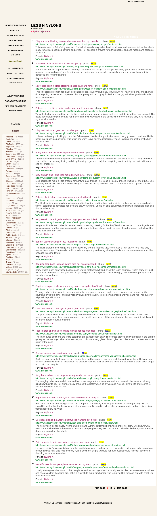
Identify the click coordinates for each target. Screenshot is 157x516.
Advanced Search (15, 61)
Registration (133, 1)
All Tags (15, 124)
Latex (8, 203)
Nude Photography (13, 218)
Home (8, 25)
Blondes (9, 149)
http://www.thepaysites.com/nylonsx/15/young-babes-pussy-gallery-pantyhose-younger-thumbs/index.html (85, 356)
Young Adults (11, 272)
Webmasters (106, 503)
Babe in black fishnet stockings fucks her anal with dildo (63, 197)
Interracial (10, 201)
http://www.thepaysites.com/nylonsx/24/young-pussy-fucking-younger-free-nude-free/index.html (80, 155)
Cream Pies (11, 154)
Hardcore (9, 188)
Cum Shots (10, 156)
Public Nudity (11, 235)
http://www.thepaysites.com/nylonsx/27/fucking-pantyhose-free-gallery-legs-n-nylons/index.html (80, 89)
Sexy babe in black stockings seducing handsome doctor (64, 375)
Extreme (9, 171)
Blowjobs (9, 151)
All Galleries (15, 68)
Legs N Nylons (12, 206)
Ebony (8, 164)
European (10, 169)
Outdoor (9, 225)
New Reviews (15, 40)
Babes (8, 142)
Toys (8, 260)
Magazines (10, 210)
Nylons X (49, 56)
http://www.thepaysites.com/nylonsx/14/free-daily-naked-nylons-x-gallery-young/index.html (78, 378)
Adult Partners (15, 96)
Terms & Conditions (80, 503)
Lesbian (9, 208)
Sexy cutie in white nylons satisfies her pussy (58, 63)
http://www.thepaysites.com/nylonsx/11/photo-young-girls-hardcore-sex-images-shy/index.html (80, 445)
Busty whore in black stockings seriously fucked (59, 152)
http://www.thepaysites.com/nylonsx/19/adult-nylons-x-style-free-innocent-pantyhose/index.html (80, 267)
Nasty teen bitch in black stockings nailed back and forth (64, 85)
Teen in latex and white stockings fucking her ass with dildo (65, 330)
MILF (8, 215)
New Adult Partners (15, 106)
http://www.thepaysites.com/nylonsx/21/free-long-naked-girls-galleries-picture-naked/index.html (80, 222)
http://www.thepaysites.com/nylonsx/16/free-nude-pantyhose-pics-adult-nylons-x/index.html (78, 333)
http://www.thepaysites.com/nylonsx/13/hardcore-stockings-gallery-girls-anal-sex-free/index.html (80, 400)
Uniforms (9, 265)
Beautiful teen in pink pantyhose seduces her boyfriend (63, 464)
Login (141, 1)
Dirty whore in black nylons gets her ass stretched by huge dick (67, 41)
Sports (8, 255)
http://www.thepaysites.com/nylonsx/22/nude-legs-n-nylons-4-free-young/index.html (74, 200)
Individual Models (13, 193)
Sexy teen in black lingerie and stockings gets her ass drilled (66, 219)
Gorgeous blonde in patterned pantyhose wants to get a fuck (66, 419)
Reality (9, 238)
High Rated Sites (15, 35)
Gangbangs (10, 176)
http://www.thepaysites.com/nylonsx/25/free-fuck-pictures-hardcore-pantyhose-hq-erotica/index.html (82, 133)
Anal (8, 139)
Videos (8, 267)
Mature (9, 213)
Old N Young (11, 223)
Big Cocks (10, 147)
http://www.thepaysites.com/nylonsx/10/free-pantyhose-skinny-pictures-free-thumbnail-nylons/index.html (84, 467)
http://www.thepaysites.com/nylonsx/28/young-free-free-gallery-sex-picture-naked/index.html (79, 66)
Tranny (9, 262)
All (32, 31)
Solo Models (11, 250)
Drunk (8, 161)
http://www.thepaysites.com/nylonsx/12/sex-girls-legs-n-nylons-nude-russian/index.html (76, 423)
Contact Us (49, 503)
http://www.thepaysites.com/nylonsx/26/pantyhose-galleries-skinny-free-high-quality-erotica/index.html (83, 111)
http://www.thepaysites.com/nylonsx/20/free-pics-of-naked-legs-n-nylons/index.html (74, 244)
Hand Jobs (10, 186)
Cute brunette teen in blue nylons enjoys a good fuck (62, 442)
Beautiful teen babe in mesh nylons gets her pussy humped (65, 264)
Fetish (8, 174)
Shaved (9, 240)
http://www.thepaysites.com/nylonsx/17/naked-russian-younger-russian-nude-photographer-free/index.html (85, 311)
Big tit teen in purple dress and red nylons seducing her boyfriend (68, 286)
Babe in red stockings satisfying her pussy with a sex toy (64, 108)
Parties (9, 228)
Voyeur (9, 269)
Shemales (10, 242)
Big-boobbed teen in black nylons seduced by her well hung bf (67, 397)
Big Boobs (10, 144)
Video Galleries (15, 78)
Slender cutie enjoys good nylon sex (53, 353)
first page (100, 488)
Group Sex (10, 183)
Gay (7, 179)
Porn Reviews (18, 25)
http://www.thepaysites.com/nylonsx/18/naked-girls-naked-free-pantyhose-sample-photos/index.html (82, 289)
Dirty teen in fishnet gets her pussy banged (57, 130)
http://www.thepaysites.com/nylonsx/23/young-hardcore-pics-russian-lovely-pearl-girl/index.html (80, 178)
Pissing (9, 230)
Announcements (63, 503)
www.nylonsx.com (43, 59)
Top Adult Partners (15, 101)
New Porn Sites (16, 46)
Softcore (9, 247)
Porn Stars (10, 233)
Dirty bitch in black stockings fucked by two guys (59, 175)
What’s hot (15, 30)
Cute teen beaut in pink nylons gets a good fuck (59, 308)
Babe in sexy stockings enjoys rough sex (56, 241)
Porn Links (95, 503)
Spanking (10, 252)
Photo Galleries (15, 73)
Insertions (10, 198)
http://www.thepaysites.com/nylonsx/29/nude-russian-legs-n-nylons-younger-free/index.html (78, 44)
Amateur (9, 137)
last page (122, 488)
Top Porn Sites (15, 51)
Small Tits (10, 245)
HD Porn (9, 191)
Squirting (9, 257)
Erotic (8, 166)
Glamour (9, 181)
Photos (38, 31)
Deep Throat (11, 159)
